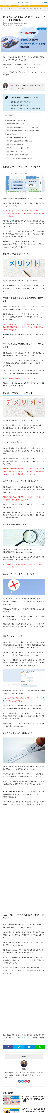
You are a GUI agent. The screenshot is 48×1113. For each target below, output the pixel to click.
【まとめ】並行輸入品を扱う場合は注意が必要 (19, 158)
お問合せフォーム (25, 930)
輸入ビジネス (21, 25)
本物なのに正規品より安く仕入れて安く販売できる (22, 127)
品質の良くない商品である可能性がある (19, 141)
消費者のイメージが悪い (14, 151)
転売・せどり (13, 8)
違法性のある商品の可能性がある (17, 155)
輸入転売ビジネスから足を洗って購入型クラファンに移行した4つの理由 (33, 991)
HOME (5, 8)
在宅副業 (6, 25)
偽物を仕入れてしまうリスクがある (17, 148)
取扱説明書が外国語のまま (15, 144)
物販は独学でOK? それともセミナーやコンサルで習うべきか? (33, 1015)
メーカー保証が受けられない (16, 137)
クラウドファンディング (13, 1014)
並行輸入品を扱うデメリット (14, 134)
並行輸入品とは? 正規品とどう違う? (16, 120)
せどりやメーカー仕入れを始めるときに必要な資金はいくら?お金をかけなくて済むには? (33, 1003)
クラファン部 (23, 2)
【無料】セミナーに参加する (24, 1089)
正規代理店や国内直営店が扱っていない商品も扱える (22, 130)
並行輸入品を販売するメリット (14, 123)
